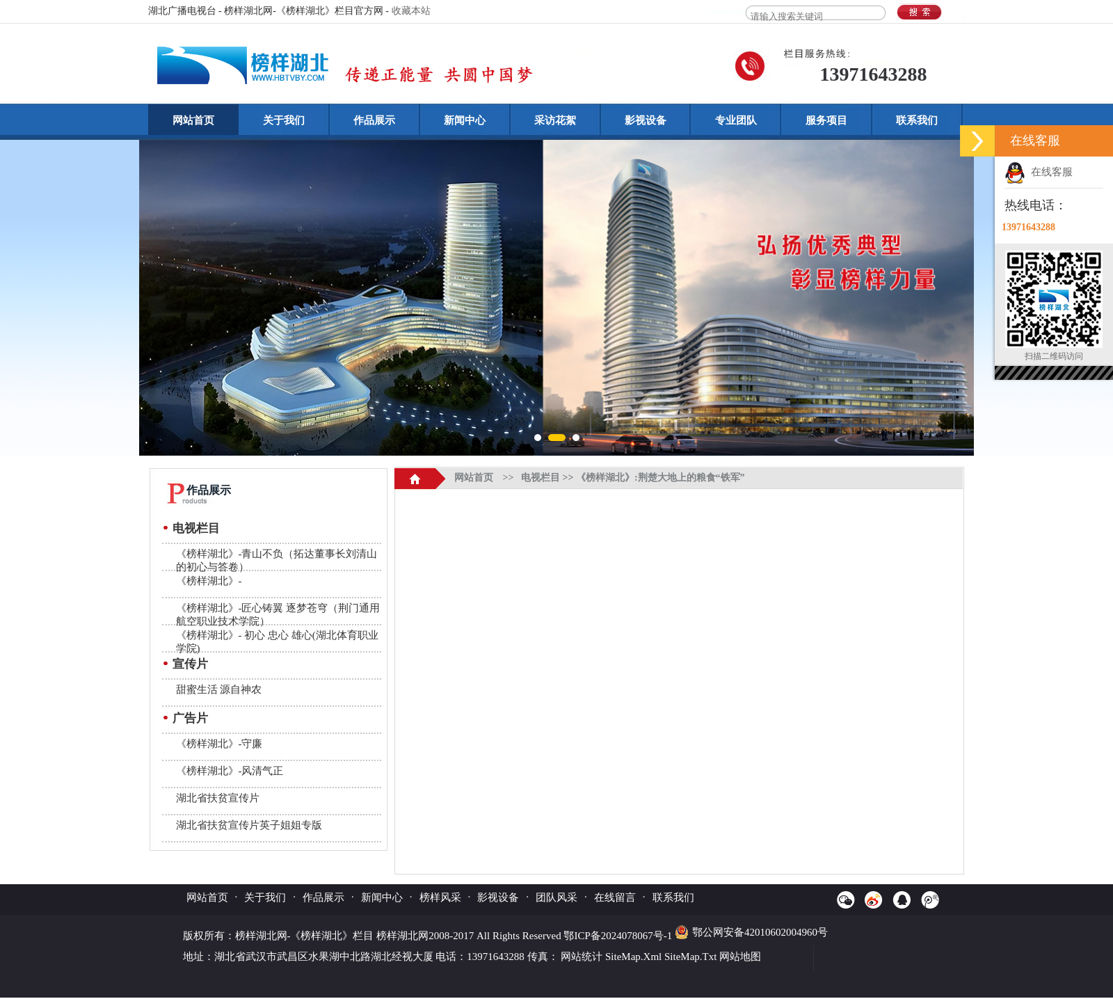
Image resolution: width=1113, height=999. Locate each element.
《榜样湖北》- (209, 580)
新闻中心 (465, 120)
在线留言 (615, 897)
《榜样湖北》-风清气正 (230, 770)
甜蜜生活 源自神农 (219, 689)
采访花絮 (555, 120)
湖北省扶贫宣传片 (217, 798)
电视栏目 (196, 528)
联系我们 (917, 120)
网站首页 (193, 120)
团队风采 (556, 897)
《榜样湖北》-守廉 (219, 743)
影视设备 (645, 120)
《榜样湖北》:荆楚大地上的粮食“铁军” (660, 477)
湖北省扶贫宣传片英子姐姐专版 (249, 825)
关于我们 (284, 120)
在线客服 (1038, 171)
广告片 (190, 718)
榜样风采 (440, 897)
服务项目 (826, 120)
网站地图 (740, 956)
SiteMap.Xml (633, 956)
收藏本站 (411, 11)
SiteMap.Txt (690, 956)
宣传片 (190, 664)
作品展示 (374, 120)
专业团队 (736, 120)
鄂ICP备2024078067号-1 (619, 935)
